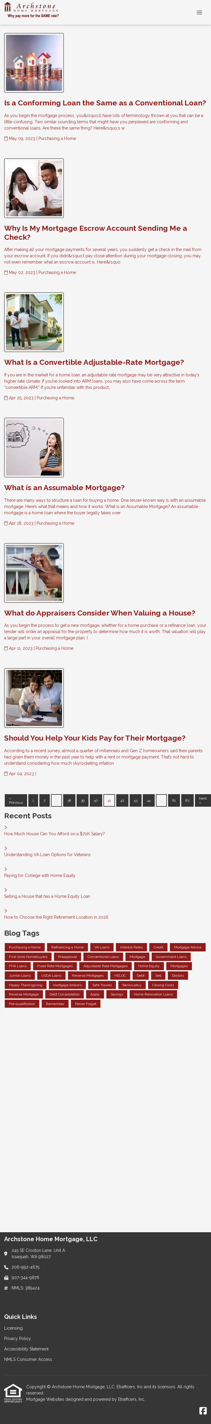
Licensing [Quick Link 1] (13, 1328)
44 (149, 800)
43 (135, 800)
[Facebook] (203, 1411)
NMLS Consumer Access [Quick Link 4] (28, 1359)
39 (82, 800)
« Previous (16, 800)
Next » (203, 800)
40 (96, 800)
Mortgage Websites (45, 1399)
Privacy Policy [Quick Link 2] (17, 1338)
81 (174, 800)
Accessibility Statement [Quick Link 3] (26, 1349)
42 (122, 800)
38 (69, 800)
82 (187, 800)
